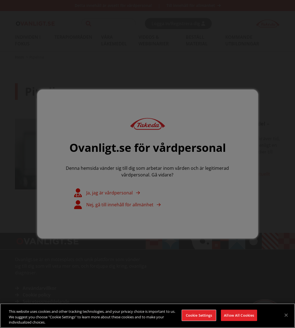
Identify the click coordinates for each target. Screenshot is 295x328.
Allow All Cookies (239, 316)
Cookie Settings (199, 316)
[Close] (286, 317)
